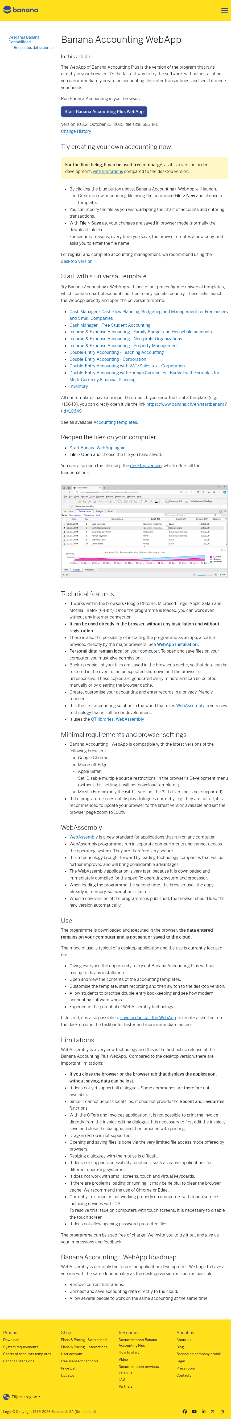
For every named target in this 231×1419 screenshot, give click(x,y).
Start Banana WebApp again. (97, 448)
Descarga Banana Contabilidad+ (24, 39)
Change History (76, 131)
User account (71, 1354)
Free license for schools (79, 1361)
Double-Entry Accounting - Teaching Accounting (116, 352)
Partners (126, 1386)
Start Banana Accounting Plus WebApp (104, 111)
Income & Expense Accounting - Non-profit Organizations (125, 339)
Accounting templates (115, 422)
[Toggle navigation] (223, 10)
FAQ (122, 1379)
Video (123, 1359)
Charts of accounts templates (27, 1354)
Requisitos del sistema (33, 47)
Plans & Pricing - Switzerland (84, 1340)
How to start (129, 1352)
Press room (185, 1368)
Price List (68, 1368)
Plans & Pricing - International (84, 1347)
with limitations (108, 171)
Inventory (78, 386)
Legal (180, 1361)
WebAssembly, (190, 705)
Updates (68, 1375)
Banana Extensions (18, 1361)
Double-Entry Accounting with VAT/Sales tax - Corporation (127, 366)
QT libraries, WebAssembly (117, 719)
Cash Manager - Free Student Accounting (109, 325)
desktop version (76, 261)
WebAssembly (83, 837)
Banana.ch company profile (198, 1354)
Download (11, 1340)
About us (183, 1340)
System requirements (20, 1347)
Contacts (183, 1375)
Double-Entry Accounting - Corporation (107, 359)
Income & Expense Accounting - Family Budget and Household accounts (140, 332)
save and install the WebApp (148, 1017)
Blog (180, 1347)
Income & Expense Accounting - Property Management (123, 345)
